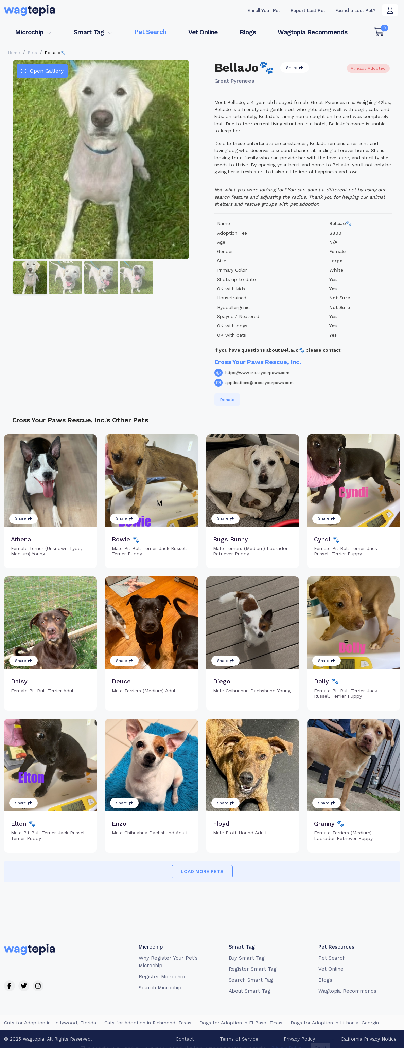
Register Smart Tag (253, 969)
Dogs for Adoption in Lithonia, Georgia (335, 1022)
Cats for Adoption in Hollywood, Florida (50, 1022)
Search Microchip (160, 988)
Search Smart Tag (251, 980)
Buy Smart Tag (247, 958)
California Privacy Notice (369, 1039)
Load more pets (202, 871)
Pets (32, 52)
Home (14, 52)
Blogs (248, 32)
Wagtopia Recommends (312, 32)
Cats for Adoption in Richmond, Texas (147, 1022)
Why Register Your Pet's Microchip (168, 962)
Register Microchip (162, 977)
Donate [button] (227, 399)
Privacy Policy (299, 1039)
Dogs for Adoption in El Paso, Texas (240, 1022)
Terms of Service (239, 1039)
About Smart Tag (249, 991)
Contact (185, 1039)
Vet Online (203, 32)
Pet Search (150, 32)
